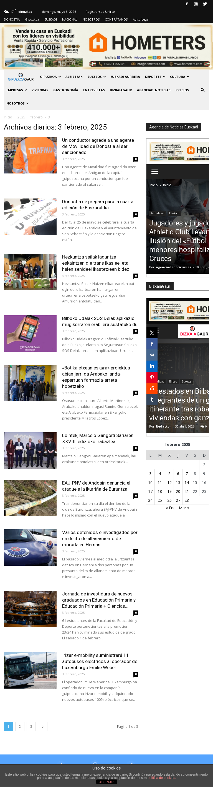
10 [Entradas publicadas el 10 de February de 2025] (150, 482)
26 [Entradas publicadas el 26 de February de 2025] (169, 500)
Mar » (184, 507)
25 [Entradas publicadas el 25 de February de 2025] (160, 500)
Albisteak (73, 77)
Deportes (155, 77)
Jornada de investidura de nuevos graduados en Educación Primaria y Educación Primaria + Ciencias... (99, 600)
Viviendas (40, 90)
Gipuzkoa (32, 19)
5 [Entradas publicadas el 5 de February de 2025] (169, 473)
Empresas (16, 90)
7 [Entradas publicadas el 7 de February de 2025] (187, 473)
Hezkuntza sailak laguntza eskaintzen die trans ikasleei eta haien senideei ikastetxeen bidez (95, 263)
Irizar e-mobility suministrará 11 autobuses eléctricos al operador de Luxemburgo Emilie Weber (99, 661)
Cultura (179, 77)
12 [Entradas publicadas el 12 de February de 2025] (169, 482)
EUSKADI (50, 19)
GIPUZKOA (50, 77)
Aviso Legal (141, 19)
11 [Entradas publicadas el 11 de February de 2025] (160, 482)
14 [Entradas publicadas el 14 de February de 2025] (186, 482)
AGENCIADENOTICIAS (154, 90)
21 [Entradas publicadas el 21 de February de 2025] (186, 491)
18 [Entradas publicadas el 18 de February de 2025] (160, 491)
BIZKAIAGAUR (121, 90)
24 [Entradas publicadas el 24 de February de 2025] (150, 500)
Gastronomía (65, 90)
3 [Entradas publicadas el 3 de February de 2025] (150, 473)
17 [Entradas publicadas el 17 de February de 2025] (150, 491)
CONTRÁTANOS (116, 19)
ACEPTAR (106, 782)
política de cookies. (162, 778)
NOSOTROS (91, 19)
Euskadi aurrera (125, 77)
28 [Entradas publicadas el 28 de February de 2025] (186, 500)
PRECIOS (182, 90)
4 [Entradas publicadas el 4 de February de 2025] (160, 473)
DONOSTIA (12, 19)
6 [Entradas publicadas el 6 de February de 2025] (178, 473)
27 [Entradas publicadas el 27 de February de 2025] (178, 500)
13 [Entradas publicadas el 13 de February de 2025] (178, 482)
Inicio (8, 117)
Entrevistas (94, 90)
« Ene (171, 507)
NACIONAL (69, 19)
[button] (202, 90)
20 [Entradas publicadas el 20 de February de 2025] (178, 491)
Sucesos (96, 77)
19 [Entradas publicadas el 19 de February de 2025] (169, 491)
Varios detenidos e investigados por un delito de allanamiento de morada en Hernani (100, 538)
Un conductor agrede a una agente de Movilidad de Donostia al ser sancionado (98, 146)
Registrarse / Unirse (100, 11)
